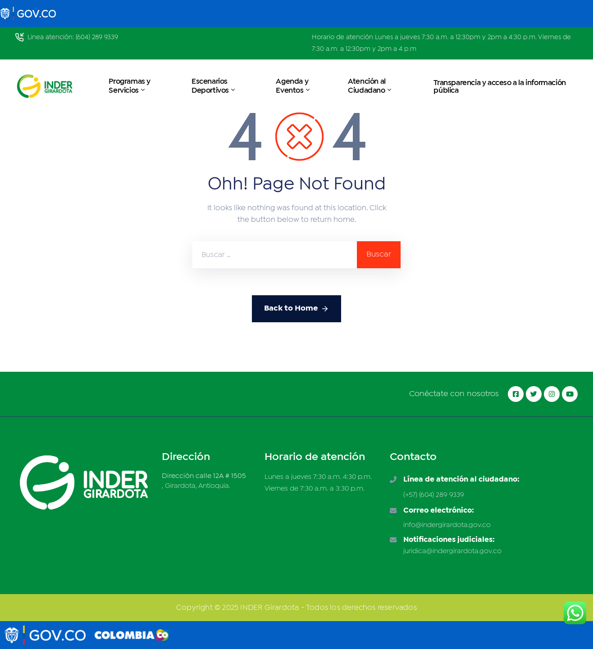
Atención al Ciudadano (370, 86)
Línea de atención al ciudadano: (461, 479)
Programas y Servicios (130, 86)
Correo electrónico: (438, 510)
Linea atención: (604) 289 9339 (72, 37)
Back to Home (296, 308)
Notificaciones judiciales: (449, 539)
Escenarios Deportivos (214, 86)
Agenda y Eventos (293, 86)
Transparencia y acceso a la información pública (499, 87)
